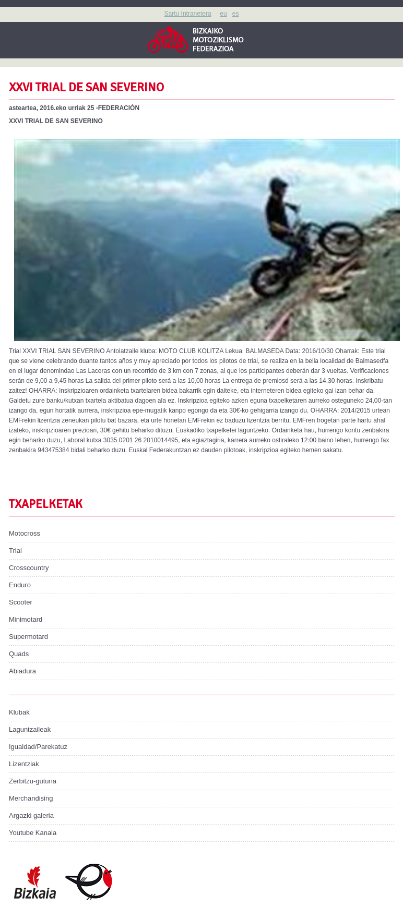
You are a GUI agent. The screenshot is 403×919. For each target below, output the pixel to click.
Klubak (19, 712)
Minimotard (25, 619)
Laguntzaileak (30, 729)
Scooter (20, 602)
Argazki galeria (31, 815)
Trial (15, 550)
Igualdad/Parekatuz (38, 747)
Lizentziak (24, 764)
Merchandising (31, 798)
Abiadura (22, 671)
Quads (19, 654)
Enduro (20, 585)
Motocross (24, 533)
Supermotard (28, 636)
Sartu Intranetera (187, 13)
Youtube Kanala (32, 833)
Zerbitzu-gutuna (32, 781)
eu (223, 13)
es (235, 13)
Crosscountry (29, 568)
